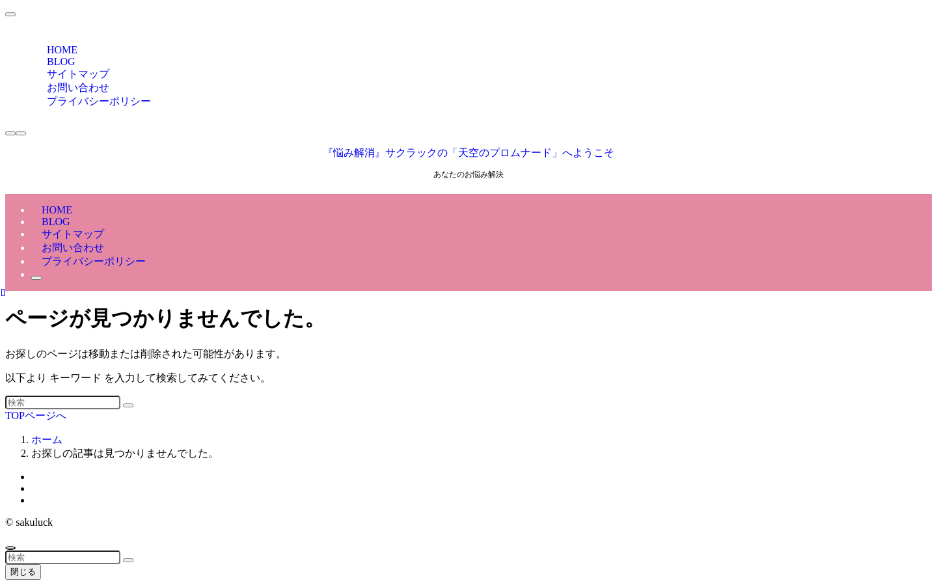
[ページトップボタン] (10, 548)
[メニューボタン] (21, 133)
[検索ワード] (62, 402)
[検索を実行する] (128, 405)
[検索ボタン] (36, 278)
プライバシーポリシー (99, 101)
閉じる (23, 572)
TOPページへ (35, 415)
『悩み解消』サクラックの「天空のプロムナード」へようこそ (468, 152)
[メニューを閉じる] (10, 14)
